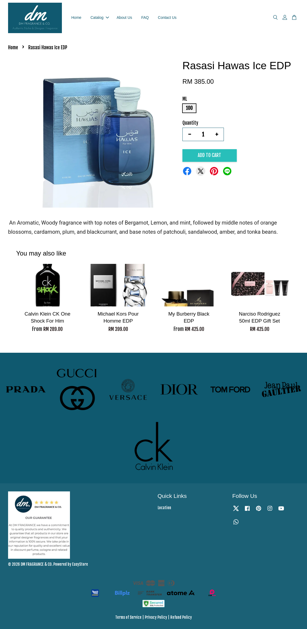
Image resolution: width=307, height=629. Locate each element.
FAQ (145, 17)
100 (189, 108)
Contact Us (167, 17)
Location (164, 507)
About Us (124, 17)
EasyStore (80, 564)
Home (76, 17)
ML (184, 99)
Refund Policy (181, 617)
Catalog (99, 17)
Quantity (190, 123)
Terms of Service (128, 617)
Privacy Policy (156, 617)
